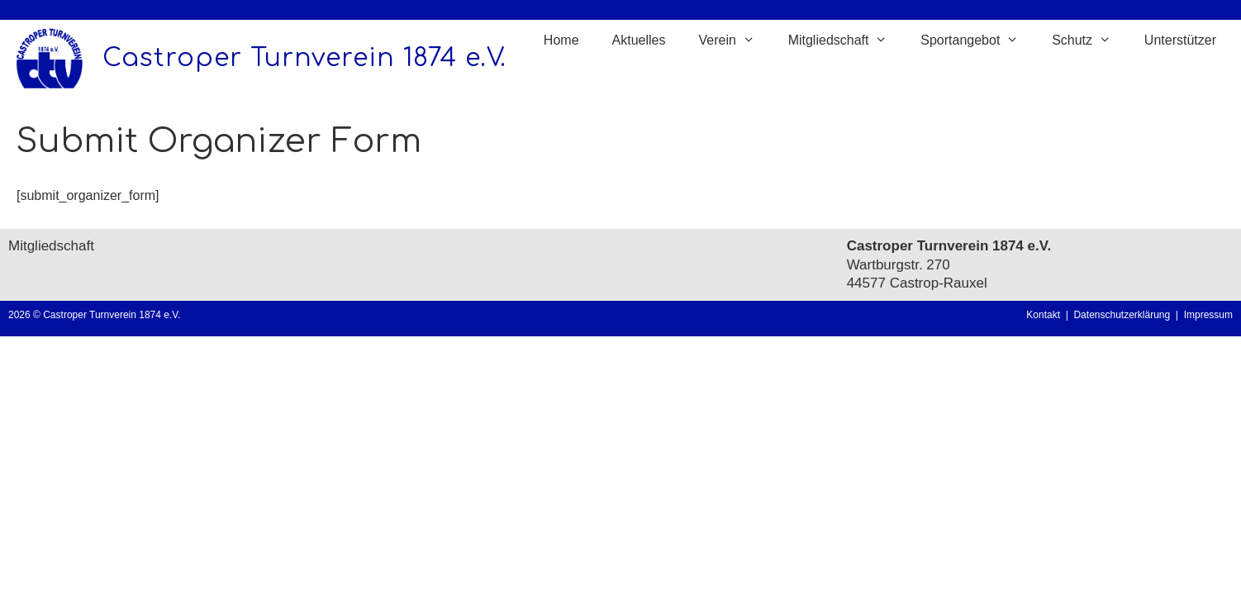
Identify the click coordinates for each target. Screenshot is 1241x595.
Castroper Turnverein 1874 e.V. (304, 58)
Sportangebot (977, 40)
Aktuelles (639, 40)
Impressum (1208, 315)
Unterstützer (1180, 40)
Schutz (1090, 40)
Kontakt (1043, 315)
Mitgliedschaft (846, 40)
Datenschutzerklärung (1124, 315)
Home (561, 40)
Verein (734, 40)
